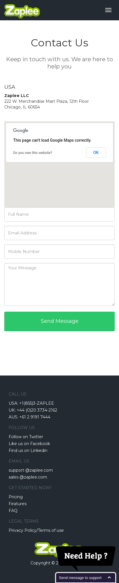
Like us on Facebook (29, 443)
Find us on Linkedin (28, 450)
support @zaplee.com (31, 470)
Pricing (16, 496)
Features (17, 503)
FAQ (13, 510)
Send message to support (80, 578)
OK (96, 152)
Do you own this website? (32, 153)
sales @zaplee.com (28, 477)
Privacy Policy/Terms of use (36, 530)
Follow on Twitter (26, 436)
